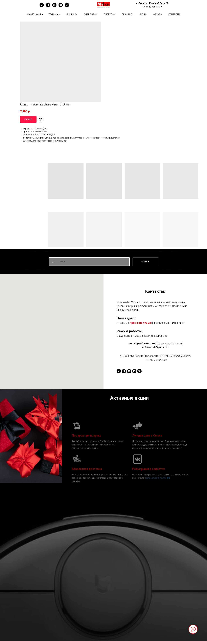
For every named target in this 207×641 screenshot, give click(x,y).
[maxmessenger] (54, 6)
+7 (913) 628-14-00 (145, 343)
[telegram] (48, 6)
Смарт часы (90, 14)
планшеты (128, 14)
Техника (53, 14)
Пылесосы (109, 14)
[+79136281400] (42, 6)
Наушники (71, 14)
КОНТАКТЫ (174, 14)
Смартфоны (34, 14)
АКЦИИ (143, 14)
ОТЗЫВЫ (157, 14)
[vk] (67, 6)
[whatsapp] (61, 6)
